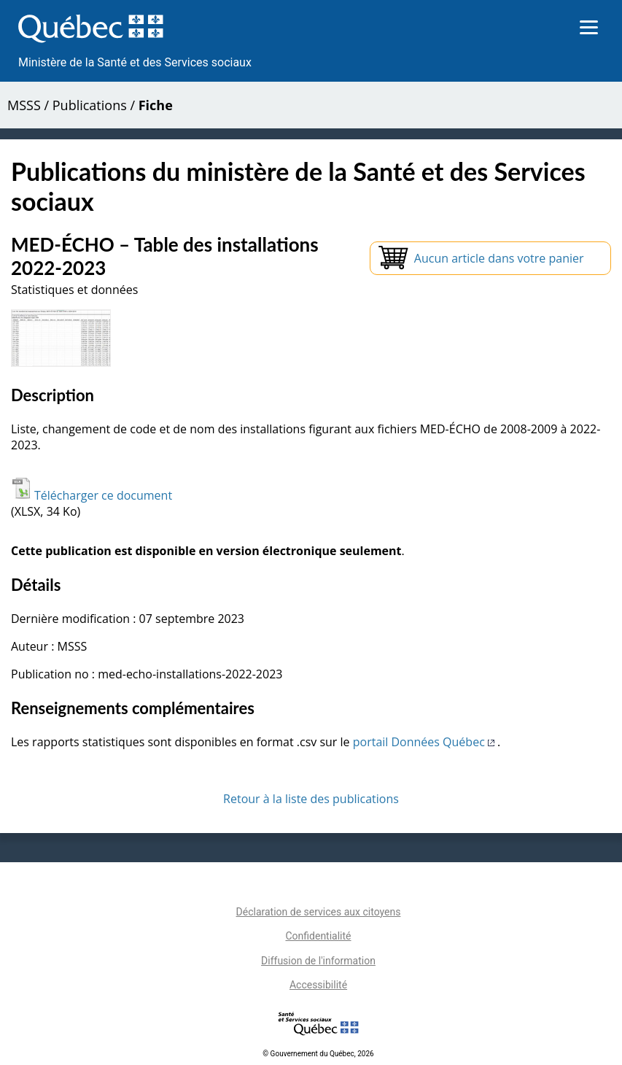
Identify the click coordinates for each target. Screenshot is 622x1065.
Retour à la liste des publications (311, 799)
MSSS (24, 105)
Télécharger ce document (91, 495)
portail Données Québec (425, 742)
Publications (90, 105)
